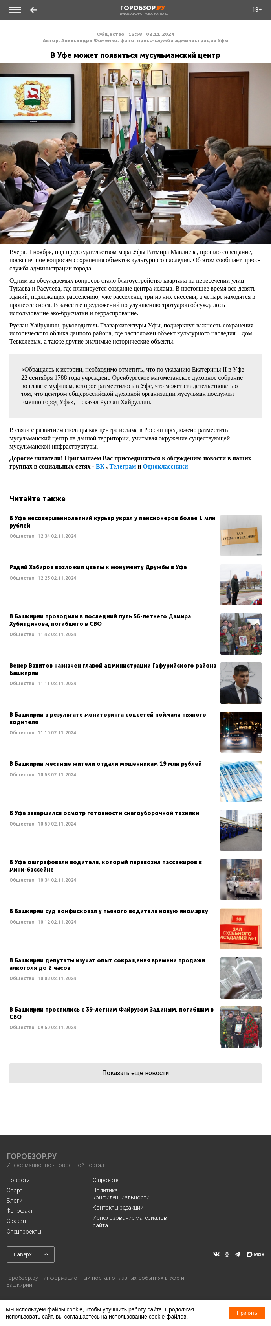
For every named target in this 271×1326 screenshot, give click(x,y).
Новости (18, 1180)
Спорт (14, 1190)
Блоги (14, 1200)
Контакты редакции (118, 1208)
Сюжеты (18, 1221)
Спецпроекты (24, 1232)
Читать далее (135, 535)
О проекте (105, 1180)
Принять (247, 1313)
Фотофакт (20, 1211)
